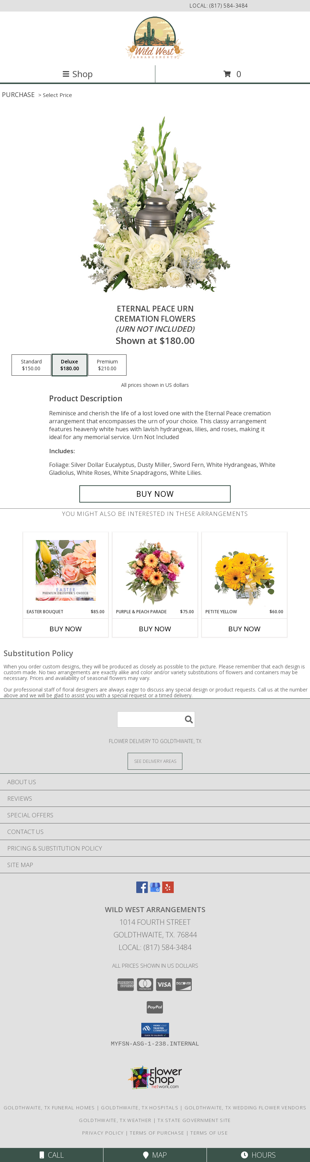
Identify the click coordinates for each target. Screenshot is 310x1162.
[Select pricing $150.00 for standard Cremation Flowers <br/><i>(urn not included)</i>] (31, 365)
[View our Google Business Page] (155, 891)
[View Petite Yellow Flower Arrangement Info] (244, 570)
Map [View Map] (155, 1155)
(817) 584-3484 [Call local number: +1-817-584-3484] (228, 5)
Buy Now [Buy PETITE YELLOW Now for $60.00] (244, 628)
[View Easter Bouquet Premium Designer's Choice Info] (66, 570)
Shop (77, 74)
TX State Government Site (194, 1120)
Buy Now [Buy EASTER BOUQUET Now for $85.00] (65, 628)
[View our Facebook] (142, 891)
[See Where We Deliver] (155, 760)
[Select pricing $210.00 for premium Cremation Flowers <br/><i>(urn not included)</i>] (107, 365)
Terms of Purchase (157, 1133)
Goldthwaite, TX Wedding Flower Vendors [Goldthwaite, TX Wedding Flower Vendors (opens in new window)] (245, 1107)
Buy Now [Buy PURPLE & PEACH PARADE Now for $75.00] (155, 628)
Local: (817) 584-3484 (155, 947)
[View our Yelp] (168, 891)
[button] (155, 1030)
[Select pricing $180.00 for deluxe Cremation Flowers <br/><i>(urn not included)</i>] (70, 365)
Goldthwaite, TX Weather (115, 1120)
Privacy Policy (103, 1133)
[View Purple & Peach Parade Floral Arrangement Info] (155, 570)
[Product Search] (156, 719)
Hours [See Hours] (258, 1155)
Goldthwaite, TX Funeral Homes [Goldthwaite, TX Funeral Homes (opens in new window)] (49, 1107)
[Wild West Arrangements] (155, 37)
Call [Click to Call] (52, 1155)
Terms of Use (209, 1133)
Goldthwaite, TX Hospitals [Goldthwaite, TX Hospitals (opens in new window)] (139, 1107)
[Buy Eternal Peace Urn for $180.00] (155, 494)
